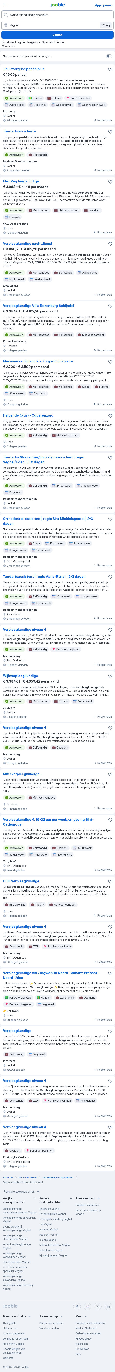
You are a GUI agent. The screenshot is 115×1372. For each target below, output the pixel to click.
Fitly (78, 1354)
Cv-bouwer (82, 1349)
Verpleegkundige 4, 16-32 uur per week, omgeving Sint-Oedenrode (48, 822)
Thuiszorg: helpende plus (23, 69)
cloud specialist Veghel (16, 1262)
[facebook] (77, 1306)
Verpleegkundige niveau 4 (24, 629)
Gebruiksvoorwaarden (88, 1333)
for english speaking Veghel (55, 1219)
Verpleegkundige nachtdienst (27, 243)
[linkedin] (108, 1306)
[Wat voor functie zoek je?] (57, 14)
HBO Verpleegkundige (21, 881)
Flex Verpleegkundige (21, 181)
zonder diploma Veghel (52, 1213)
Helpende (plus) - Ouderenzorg (28, 415)
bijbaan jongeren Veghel (53, 1255)
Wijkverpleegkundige (20, 676)
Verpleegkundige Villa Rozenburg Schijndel (38, 306)
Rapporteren (102, 120)
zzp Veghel (45, 1224)
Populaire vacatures (87, 1205)
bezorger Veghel (48, 1234)
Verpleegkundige (17, 1031)
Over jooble (9, 1323)
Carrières (8, 1357)
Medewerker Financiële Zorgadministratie (38, 361)
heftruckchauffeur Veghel (54, 1245)
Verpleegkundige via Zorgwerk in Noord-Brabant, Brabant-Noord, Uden (51, 975)
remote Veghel (47, 1239)
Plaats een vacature (51, 1323)
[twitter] (98, 1306)
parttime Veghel (48, 1229)
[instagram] (87, 1306)
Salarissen (82, 1343)
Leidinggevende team (16, 1338)
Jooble (25, 1367)
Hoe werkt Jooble (13, 1343)
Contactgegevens (14, 1333)
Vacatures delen (49, 1328)
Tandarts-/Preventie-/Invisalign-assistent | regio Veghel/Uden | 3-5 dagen (43, 459)
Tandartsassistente (19, 131)
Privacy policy (84, 1338)
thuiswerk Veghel (49, 1208)
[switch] (109, 56)
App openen (104, 5)
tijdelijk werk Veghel (51, 1250)
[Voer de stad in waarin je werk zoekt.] (57, 25)
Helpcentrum (10, 1328)
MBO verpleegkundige (21, 774)
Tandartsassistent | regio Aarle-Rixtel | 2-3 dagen (44, 576)
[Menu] (5, 5)
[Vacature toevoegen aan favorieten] (110, 69)
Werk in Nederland (86, 1328)
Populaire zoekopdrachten (22, 1191)
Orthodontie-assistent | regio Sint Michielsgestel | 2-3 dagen (48, 521)
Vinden (57, 35)
